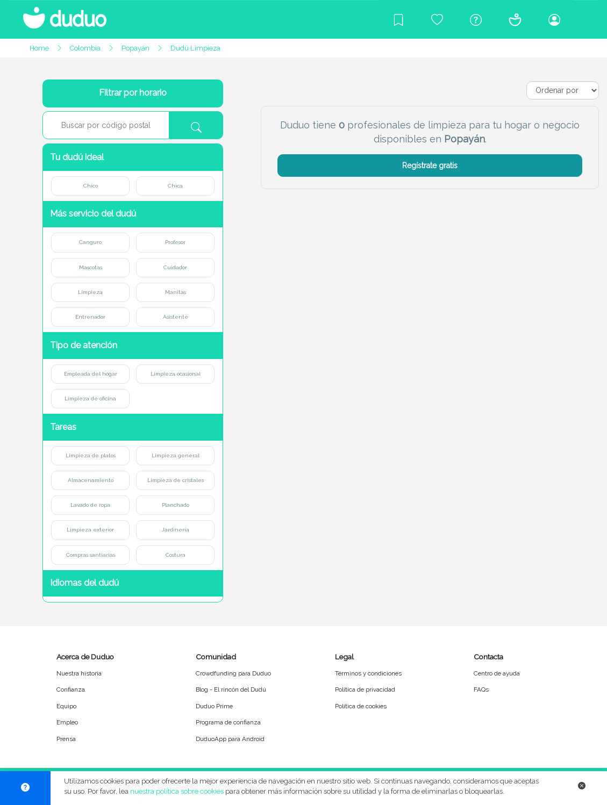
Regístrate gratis (430, 165)
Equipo (66, 706)
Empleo (67, 722)
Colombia (85, 48)
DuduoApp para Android (230, 739)
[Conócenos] (515, 19)
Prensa (66, 739)
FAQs (481, 689)
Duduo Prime (214, 706)
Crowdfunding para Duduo (233, 673)
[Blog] (398, 19)
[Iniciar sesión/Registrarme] (554, 19)
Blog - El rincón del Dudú (231, 689)
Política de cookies (361, 706)
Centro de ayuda (497, 673)
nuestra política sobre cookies (177, 791)
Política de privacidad (365, 689)
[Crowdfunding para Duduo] (437, 19)
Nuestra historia (79, 673)
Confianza (70, 689)
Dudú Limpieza (195, 48)
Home (39, 48)
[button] (133, 157)
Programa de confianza (228, 722)
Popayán (135, 48)
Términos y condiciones (368, 673)
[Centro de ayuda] (476, 19)
